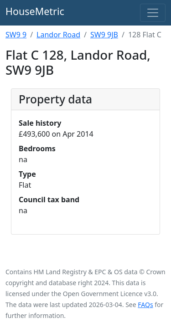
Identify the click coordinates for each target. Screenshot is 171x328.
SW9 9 (15, 35)
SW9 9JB (104, 35)
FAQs (145, 304)
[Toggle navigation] (153, 13)
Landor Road (58, 35)
